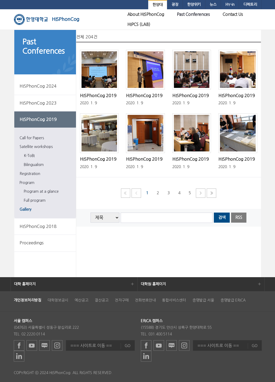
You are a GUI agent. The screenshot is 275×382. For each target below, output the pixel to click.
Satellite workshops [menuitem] (36, 147)
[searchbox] (167, 218)
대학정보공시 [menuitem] (58, 300)
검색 (222, 217)
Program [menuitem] (27, 183)
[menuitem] (157, 5)
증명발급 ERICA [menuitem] (233, 300)
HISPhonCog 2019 (98, 95)
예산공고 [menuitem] (81, 300)
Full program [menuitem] (35, 200)
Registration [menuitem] (30, 174)
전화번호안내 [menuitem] (145, 300)
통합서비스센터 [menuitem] (174, 300)
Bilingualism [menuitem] (34, 165)
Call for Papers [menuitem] (32, 138)
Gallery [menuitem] (25, 209)
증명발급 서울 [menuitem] (203, 300)
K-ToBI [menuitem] (29, 156)
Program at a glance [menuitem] (41, 191)
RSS (238, 217)
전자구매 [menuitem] (122, 300)
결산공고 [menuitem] (102, 300)
